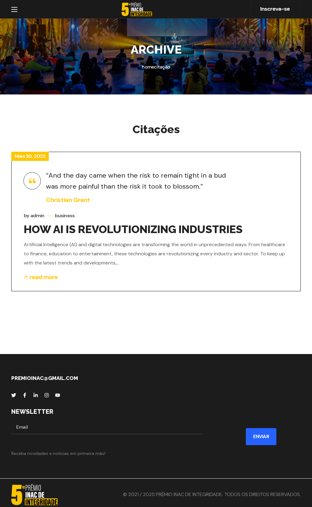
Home (148, 67)
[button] (275, 9)
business (65, 215)
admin (37, 215)
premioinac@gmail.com (44, 378)
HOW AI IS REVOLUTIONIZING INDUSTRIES (133, 229)
